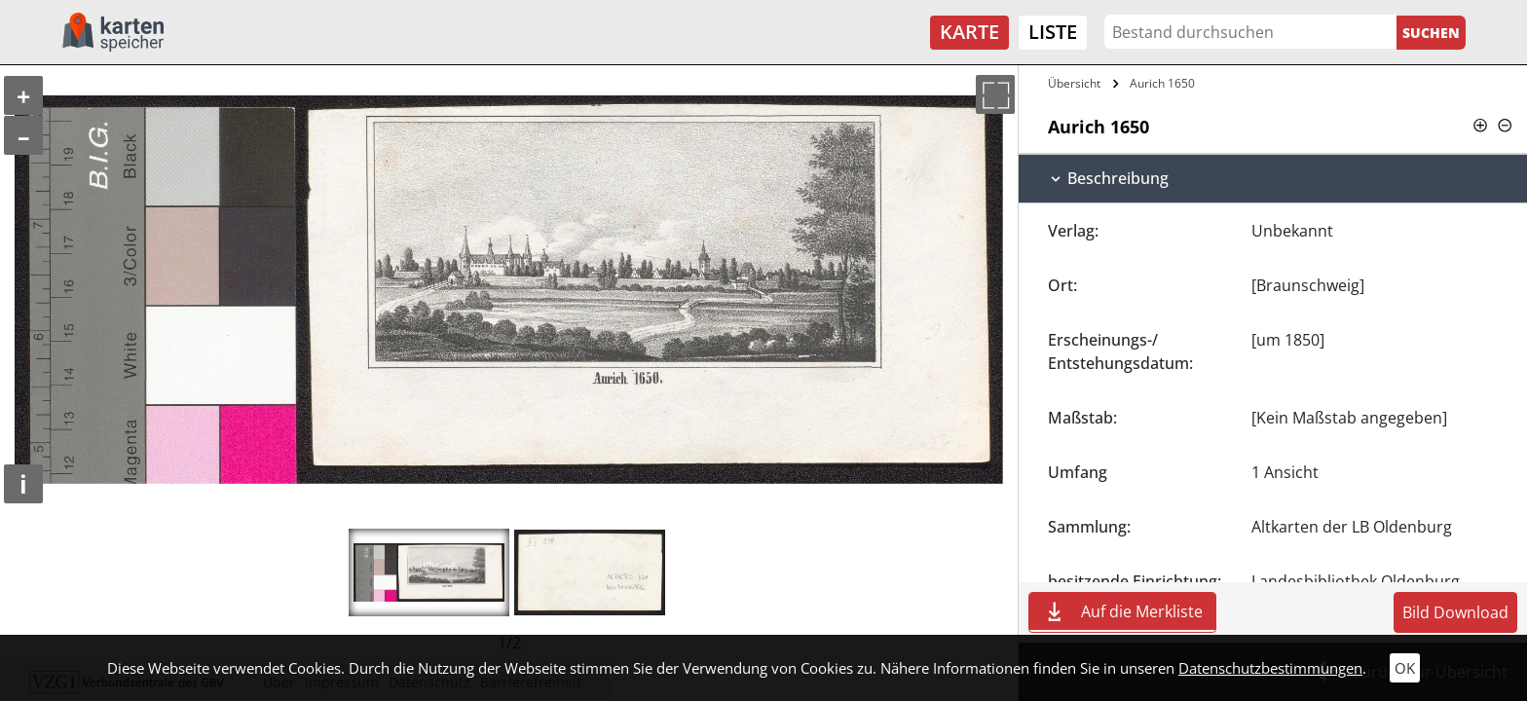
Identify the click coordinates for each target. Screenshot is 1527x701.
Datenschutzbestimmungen (1270, 668)
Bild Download (1455, 612)
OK (1405, 668)
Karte (969, 31)
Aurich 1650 (1162, 83)
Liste (1052, 31)
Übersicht (1074, 83)
